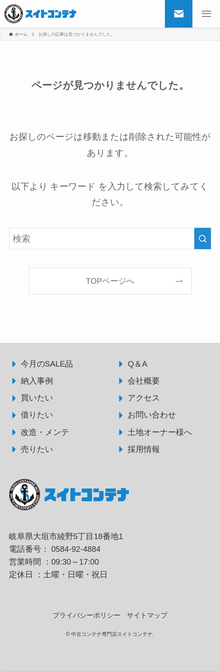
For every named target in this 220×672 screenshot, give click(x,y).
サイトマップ (147, 615)
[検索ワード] (110, 239)
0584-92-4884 (75, 549)
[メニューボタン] (206, 14)
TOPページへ (110, 281)
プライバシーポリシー (86, 615)
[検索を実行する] (202, 239)
